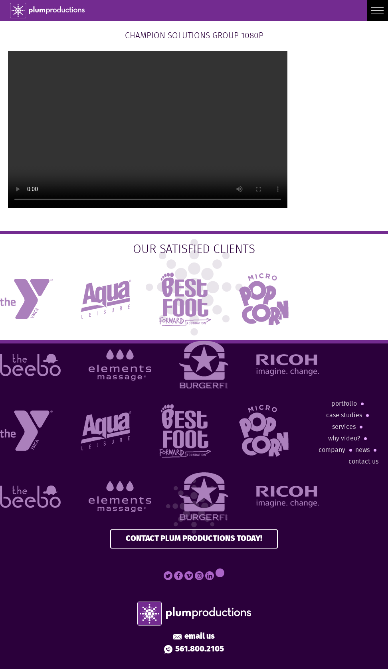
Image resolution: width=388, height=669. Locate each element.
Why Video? (344, 439)
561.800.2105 (194, 649)
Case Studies (344, 415)
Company (332, 450)
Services (344, 427)
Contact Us (363, 462)
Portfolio (344, 404)
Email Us (194, 636)
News (362, 450)
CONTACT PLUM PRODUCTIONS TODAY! (194, 539)
